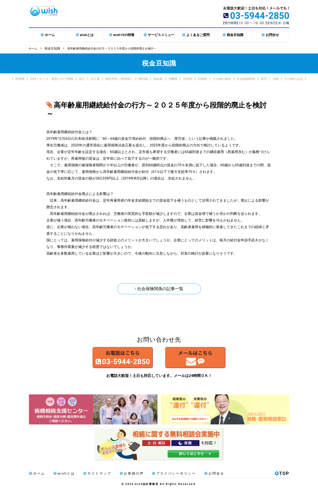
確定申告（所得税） (119, 78)
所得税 (20, 78)
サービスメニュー (161, 35)
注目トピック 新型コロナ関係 (51, 78)
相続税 (158, 78)
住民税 (187, 78)
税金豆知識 (235, 35)
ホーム (50, 35)
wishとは (87, 35)
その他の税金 (222, 78)
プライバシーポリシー (170, 475)
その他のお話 (293, 78)
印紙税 (202, 78)
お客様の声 (129, 475)
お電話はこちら (117, 359)
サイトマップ (95, 475)
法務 (276, 78)
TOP (282, 475)
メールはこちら (200, 359)
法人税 (95, 78)
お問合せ (272, 35)
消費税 (173, 78)
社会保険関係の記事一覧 (160, 289)
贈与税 (143, 78)
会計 (82, 78)
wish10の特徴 (123, 35)
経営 (264, 78)
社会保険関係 (246, 78)
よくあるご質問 (198, 35)
